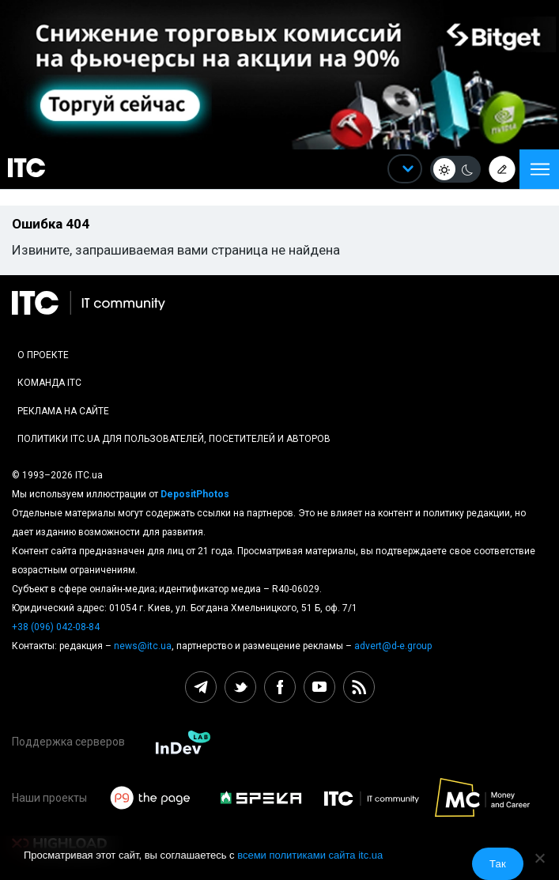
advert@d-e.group (393, 646)
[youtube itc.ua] (319, 687)
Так (497, 864)
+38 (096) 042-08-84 (56, 627)
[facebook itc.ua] (280, 687)
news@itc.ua (143, 646)
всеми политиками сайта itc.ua (310, 855)
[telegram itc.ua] (201, 687)
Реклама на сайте (63, 411)
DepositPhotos (195, 494)
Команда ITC (49, 382)
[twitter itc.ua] (240, 687)
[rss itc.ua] (359, 687)
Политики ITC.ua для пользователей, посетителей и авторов (173, 438)
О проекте (43, 355)
